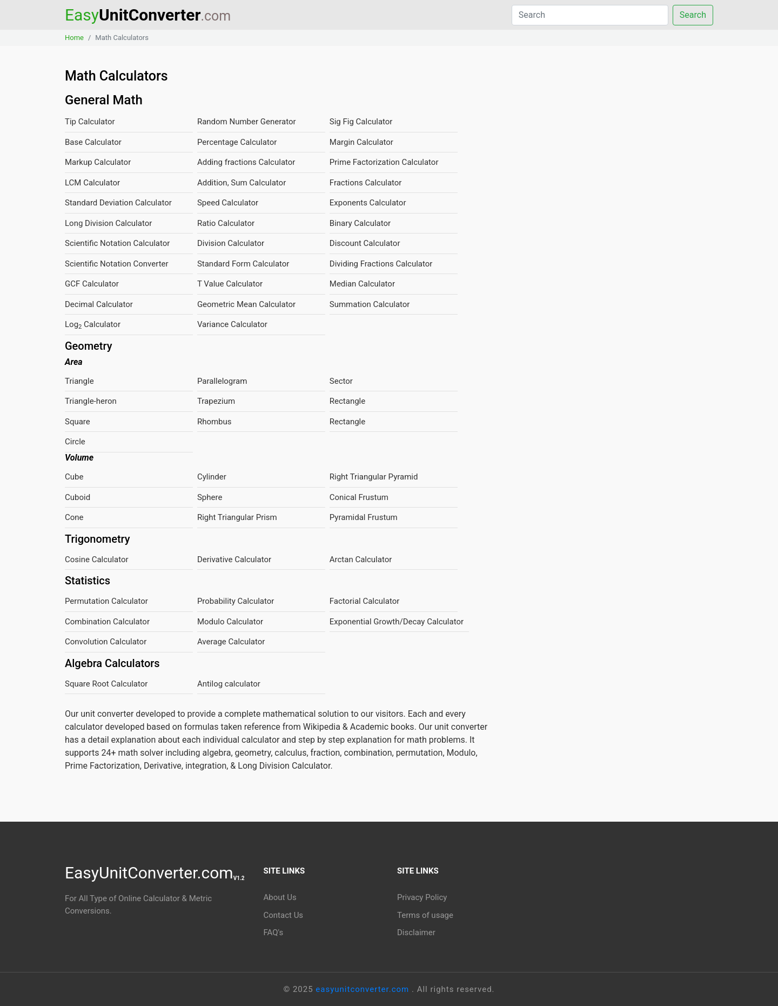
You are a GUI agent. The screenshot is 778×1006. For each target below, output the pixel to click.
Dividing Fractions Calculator (381, 264)
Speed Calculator (227, 203)
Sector (341, 381)
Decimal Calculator (99, 304)
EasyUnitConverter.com (155, 872)
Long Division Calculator (108, 223)
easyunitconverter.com (364, 989)
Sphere (209, 497)
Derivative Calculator (234, 559)
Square (77, 422)
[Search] (590, 15)
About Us (280, 897)
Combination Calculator (107, 622)
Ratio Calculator (225, 223)
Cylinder (211, 477)
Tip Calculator (90, 121)
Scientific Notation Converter (117, 264)
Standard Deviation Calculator (118, 203)
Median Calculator (362, 284)
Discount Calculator (365, 243)
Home (74, 38)
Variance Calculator (232, 324)
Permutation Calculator (106, 601)
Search (693, 15)
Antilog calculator (228, 684)
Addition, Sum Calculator (241, 183)
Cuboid (77, 497)
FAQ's (274, 932)
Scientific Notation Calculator (117, 243)
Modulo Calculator (230, 622)
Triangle (79, 381)
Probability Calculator (235, 601)
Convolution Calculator (105, 642)
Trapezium (216, 401)
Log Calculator (92, 324)
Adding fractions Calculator (246, 162)
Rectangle (347, 401)
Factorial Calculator (365, 601)
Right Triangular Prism (237, 517)
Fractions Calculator (366, 183)
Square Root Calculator (106, 684)
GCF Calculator (92, 284)
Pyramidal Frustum (364, 517)
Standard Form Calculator (243, 264)
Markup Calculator (98, 162)
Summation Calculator (370, 304)
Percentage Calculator (237, 142)
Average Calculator (231, 642)
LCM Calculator (92, 183)
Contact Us (284, 915)
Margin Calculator (361, 142)
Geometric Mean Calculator (246, 304)
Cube (74, 477)
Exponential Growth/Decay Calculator (397, 622)
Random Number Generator (246, 121)
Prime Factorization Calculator (384, 162)
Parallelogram (222, 381)
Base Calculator (93, 142)
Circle (75, 442)
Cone (74, 517)
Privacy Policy (422, 897)
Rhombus (214, 422)
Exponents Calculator (368, 203)
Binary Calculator (360, 223)
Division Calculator (230, 243)
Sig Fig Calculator (361, 121)
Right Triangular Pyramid (374, 477)
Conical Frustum (359, 497)
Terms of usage (425, 915)
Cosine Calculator (97, 559)
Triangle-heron (91, 401)
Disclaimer (416, 932)
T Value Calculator (230, 284)
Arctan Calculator (361, 559)
